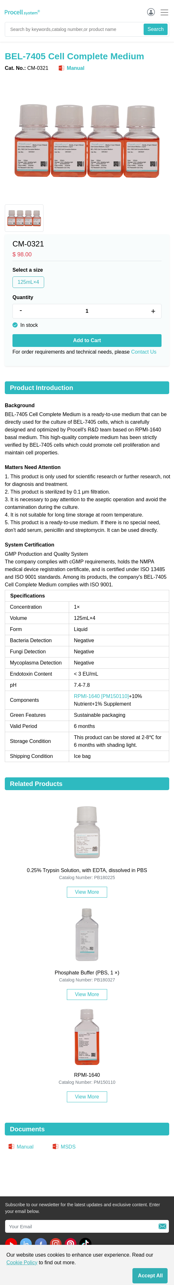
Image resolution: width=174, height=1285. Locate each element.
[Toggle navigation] (162, 12)
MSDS (63, 1146)
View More (87, 892)
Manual (71, 68)
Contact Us (143, 352)
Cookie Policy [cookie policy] (21, 1262)
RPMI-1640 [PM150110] (101, 696)
